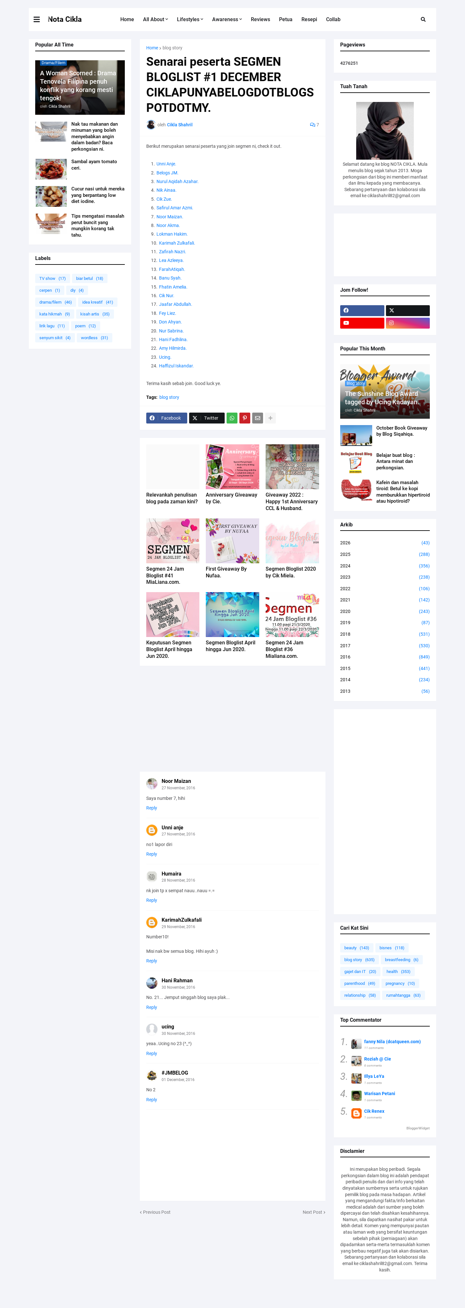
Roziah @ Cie (377, 1058)
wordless (94, 337)
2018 (385, 634)
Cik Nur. (166, 295)
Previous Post (157, 1212)
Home (152, 48)
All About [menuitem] (153, 19)
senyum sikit (55, 337)
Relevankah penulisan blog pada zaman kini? (172, 498)
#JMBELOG (175, 1073)
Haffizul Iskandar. (176, 365)
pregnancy (400, 983)
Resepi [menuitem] (309, 19)
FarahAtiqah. (172, 269)
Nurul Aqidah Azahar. (177, 181)
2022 (385, 589)
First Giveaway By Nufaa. (226, 572)
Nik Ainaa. (166, 190)
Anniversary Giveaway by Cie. (231, 498)
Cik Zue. (164, 199)
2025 (385, 554)
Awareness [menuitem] (225, 19)
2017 (385, 646)
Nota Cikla (65, 19)
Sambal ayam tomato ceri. (94, 165)
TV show (52, 278)
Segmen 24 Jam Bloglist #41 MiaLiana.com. (165, 575)
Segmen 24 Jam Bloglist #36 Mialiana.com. (284, 649)
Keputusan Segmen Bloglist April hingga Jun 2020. (169, 649)
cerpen (49, 290)
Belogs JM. (167, 172)
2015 (385, 669)
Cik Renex (374, 1111)
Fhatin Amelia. (173, 286)
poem (85, 326)
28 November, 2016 (178, 880)
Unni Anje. (166, 163)
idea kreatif (97, 302)
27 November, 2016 (178, 788)
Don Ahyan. (170, 321)
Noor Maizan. (169, 216)
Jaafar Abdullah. (175, 304)
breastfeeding (402, 959)
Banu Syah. (170, 278)
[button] (41, 19)
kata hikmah (54, 314)
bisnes (392, 947)
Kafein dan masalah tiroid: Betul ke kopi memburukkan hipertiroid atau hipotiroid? (403, 492)
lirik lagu (52, 326)
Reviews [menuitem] (260, 19)
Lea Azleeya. (171, 260)
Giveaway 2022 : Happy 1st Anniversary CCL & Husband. (292, 501)
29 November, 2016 (178, 927)
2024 (385, 566)
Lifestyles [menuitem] (188, 19)
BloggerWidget (418, 1128)
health (399, 971)
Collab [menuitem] (333, 19)
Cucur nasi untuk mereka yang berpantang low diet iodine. (97, 195)
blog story (172, 48)
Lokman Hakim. (172, 234)
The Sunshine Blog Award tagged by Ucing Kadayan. (382, 398)
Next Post (312, 1212)
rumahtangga (403, 995)
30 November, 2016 (178, 987)
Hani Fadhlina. (174, 339)
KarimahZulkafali (182, 920)
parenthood (359, 983)
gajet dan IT (360, 971)
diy (77, 290)
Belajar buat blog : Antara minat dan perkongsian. (395, 461)
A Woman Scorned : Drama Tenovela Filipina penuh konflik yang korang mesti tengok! (78, 85)
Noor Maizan (176, 781)
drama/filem (55, 302)
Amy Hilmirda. (173, 348)
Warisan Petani (379, 1093)
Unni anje (172, 828)
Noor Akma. (168, 225)
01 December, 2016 (178, 1079)
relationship (360, 995)
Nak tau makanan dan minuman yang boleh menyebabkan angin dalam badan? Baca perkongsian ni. (94, 136)
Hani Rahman (177, 980)
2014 (385, 680)
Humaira (171, 874)
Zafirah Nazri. (172, 251)
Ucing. (165, 357)
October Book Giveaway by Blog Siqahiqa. (401, 431)
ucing (168, 1027)
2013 (385, 691)
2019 (385, 623)
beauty (356, 947)
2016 (385, 657)
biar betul (89, 278)
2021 (385, 600)
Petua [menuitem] (286, 19)
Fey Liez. (167, 313)
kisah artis (95, 314)
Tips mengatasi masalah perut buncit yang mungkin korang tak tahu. (97, 225)
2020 (385, 611)
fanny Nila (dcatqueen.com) (392, 1041)
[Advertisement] (232, 719)
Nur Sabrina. (171, 330)
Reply (151, 807)
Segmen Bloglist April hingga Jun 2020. (230, 646)
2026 (385, 543)
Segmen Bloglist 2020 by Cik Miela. (291, 572)
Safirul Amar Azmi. (174, 207)
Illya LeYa (374, 1076)
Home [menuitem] (127, 19)
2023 (385, 577)
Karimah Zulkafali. (177, 243)
